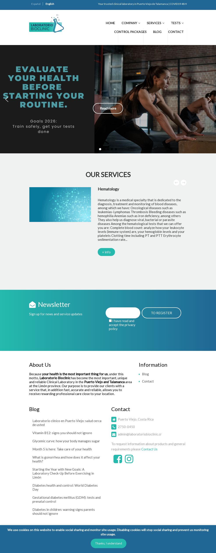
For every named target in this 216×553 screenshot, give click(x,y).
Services (154, 23)
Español (36, 3)
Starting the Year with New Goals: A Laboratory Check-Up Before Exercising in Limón (63, 473)
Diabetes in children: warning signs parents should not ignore (63, 511)
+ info (106, 252)
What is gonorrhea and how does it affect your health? (66, 459)
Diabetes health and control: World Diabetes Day (65, 487)
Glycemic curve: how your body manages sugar (66, 441)
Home (110, 23)
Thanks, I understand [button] (108, 543)
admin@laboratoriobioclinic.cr (140, 434)
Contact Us (149, 449)
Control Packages (130, 32)
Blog (157, 32)
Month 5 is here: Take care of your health (62, 449)
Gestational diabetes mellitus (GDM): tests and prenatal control (66, 499)
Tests (176, 23)
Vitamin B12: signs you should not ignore (62, 433)
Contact (176, 32)
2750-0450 (126, 427)
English (50, 3)
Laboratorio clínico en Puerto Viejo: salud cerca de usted (66, 423)
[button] (108, 99)
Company (129, 23)
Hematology (108, 189)
